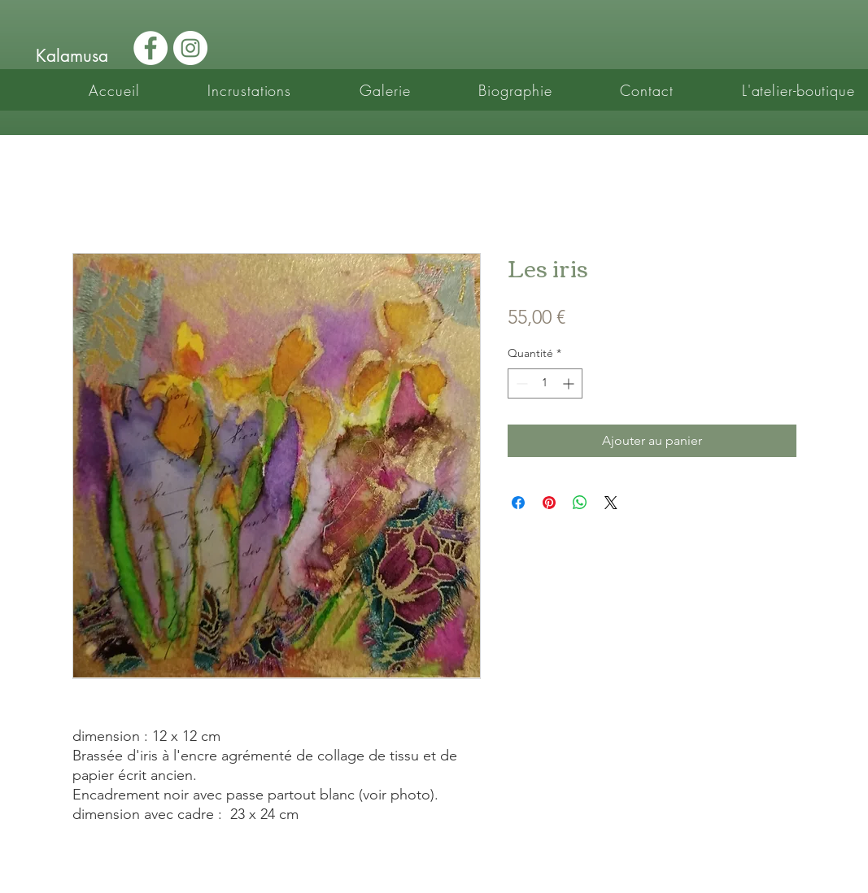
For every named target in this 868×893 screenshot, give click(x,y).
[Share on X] (611, 502)
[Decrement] (520, 383)
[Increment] (570, 383)
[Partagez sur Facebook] (518, 502)
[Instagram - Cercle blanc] (190, 48)
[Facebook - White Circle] (150, 48)
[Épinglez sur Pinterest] (549, 502)
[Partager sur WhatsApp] (580, 502)
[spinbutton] (545, 383)
